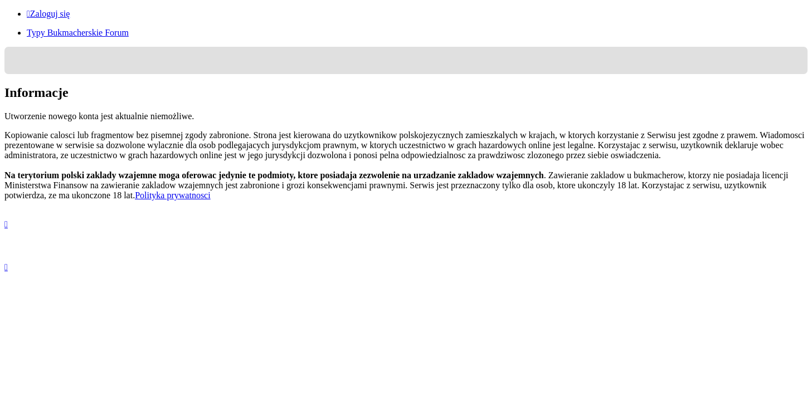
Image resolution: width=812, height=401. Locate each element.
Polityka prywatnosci (173, 195)
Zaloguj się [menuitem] (48, 13)
